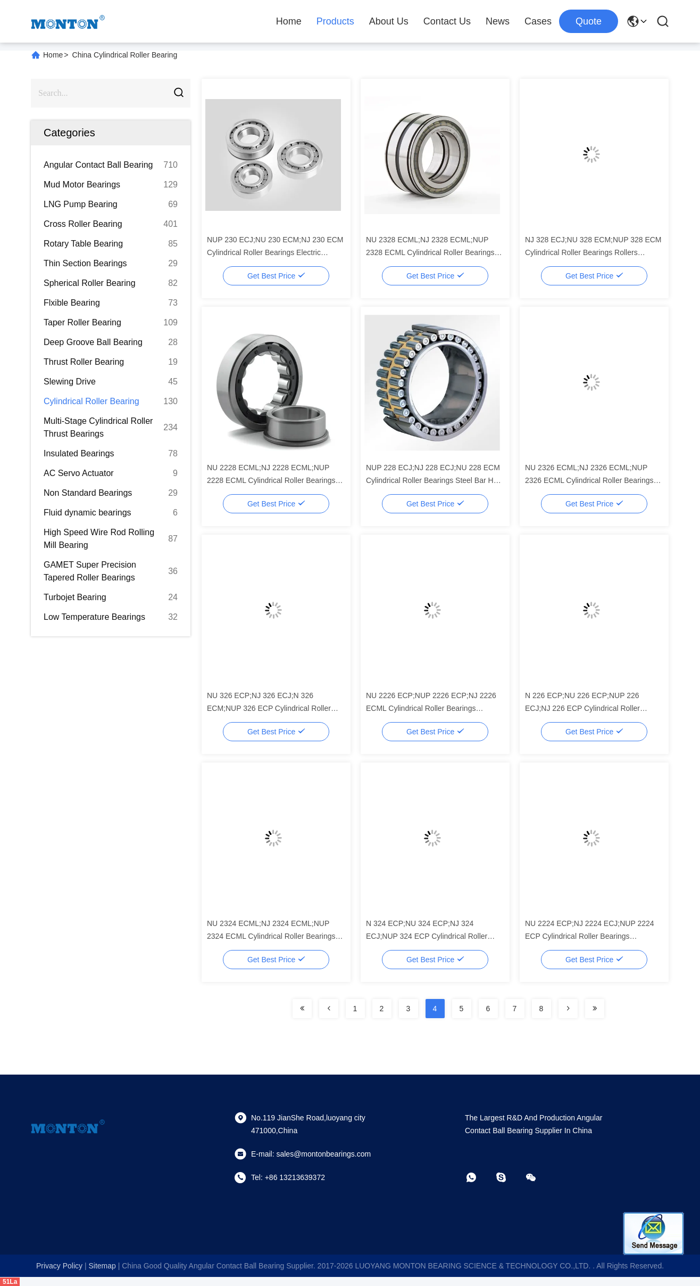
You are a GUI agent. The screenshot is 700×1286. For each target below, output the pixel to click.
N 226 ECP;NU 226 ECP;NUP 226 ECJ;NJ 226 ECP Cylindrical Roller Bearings (582, 708)
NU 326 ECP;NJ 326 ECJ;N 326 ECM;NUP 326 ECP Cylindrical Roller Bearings (269, 708)
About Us (389, 21)
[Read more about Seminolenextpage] (302, 1008)
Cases (538, 21)
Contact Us (447, 21)
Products (335, 21)
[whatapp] (479, 1177)
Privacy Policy (59, 1266)
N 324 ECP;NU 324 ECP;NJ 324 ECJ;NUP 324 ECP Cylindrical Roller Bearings (426, 936)
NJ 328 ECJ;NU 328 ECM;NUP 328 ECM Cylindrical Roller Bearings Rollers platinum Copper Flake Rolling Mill (593, 252)
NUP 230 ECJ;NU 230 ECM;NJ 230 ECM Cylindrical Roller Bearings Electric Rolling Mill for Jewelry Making (275, 252)
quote (589, 21)
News (498, 21)
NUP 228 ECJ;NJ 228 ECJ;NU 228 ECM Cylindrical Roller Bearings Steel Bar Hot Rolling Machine (433, 480)
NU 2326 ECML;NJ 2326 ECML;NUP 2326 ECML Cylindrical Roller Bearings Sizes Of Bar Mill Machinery (589, 480)
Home (289, 21)
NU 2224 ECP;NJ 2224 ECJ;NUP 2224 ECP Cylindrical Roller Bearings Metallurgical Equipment (589, 936)
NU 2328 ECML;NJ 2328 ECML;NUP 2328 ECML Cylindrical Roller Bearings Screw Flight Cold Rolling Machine (430, 252)
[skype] (508, 1177)
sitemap (101, 1266)
